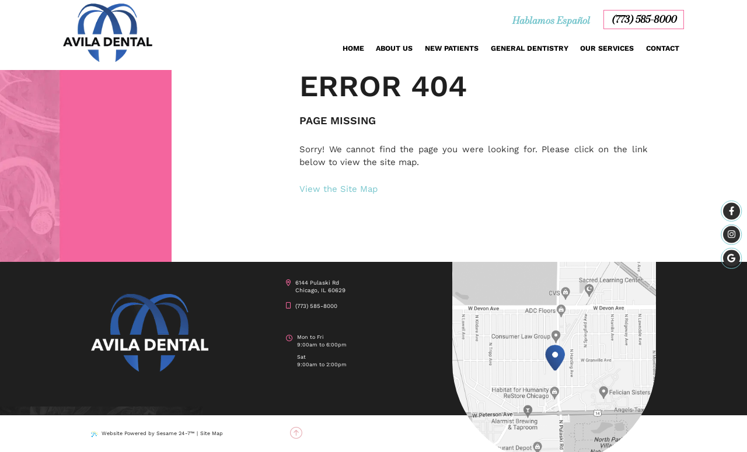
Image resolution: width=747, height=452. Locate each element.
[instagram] (731, 234)
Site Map (211, 433)
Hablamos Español (551, 20)
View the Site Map (338, 189)
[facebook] (731, 211)
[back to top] (296, 433)
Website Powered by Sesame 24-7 (142, 433)
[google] (731, 258)
